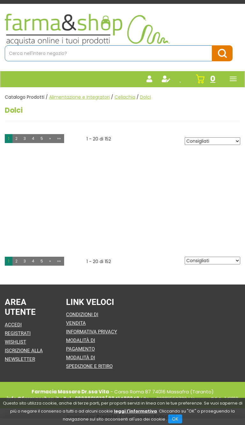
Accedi (13, 325)
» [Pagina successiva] (50, 138)
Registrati (18, 333)
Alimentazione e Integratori (79, 97)
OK (175, 419)
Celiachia (125, 97)
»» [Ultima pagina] (59, 138)
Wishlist (15, 342)
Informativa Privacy (91, 332)
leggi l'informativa (135, 411)
